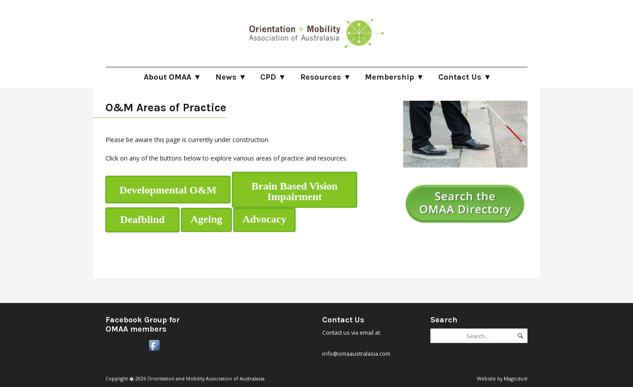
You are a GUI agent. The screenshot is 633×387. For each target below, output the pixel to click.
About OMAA (167, 77)
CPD (268, 77)
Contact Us (459, 77)
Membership (389, 77)
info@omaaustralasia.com (356, 354)
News (225, 77)
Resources (320, 77)
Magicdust (516, 378)
